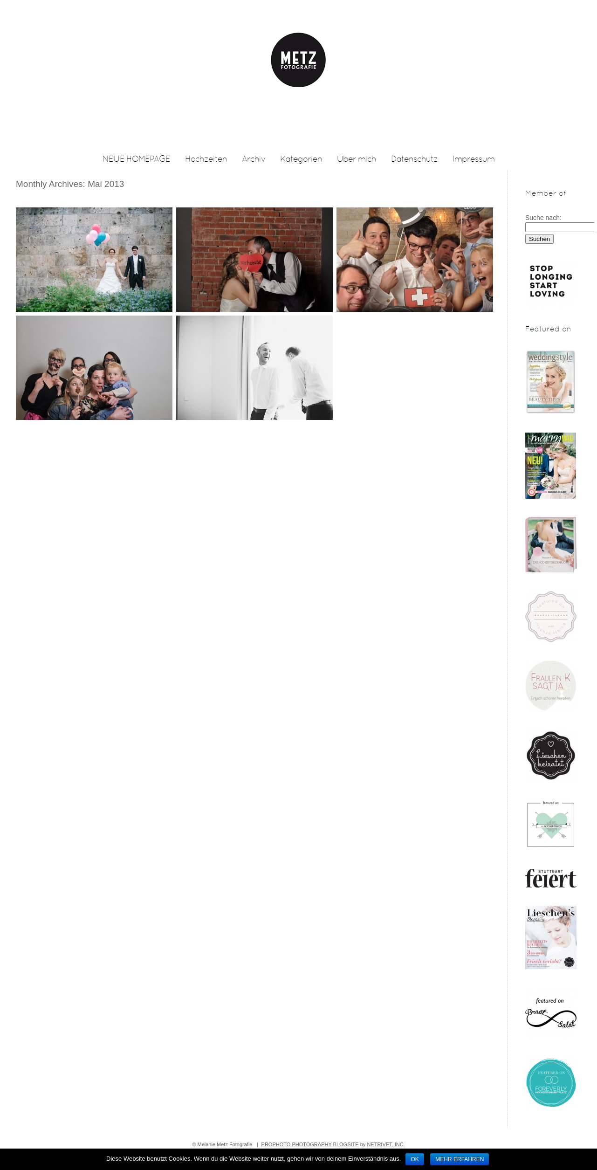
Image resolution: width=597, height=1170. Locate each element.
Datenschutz (414, 160)
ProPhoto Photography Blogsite (310, 1144)
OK (415, 1159)
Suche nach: (543, 217)
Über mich (356, 160)
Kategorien (301, 160)
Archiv (253, 160)
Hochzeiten (206, 160)
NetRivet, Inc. (386, 1144)
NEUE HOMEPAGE (136, 160)
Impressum (473, 160)
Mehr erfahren (459, 1159)
